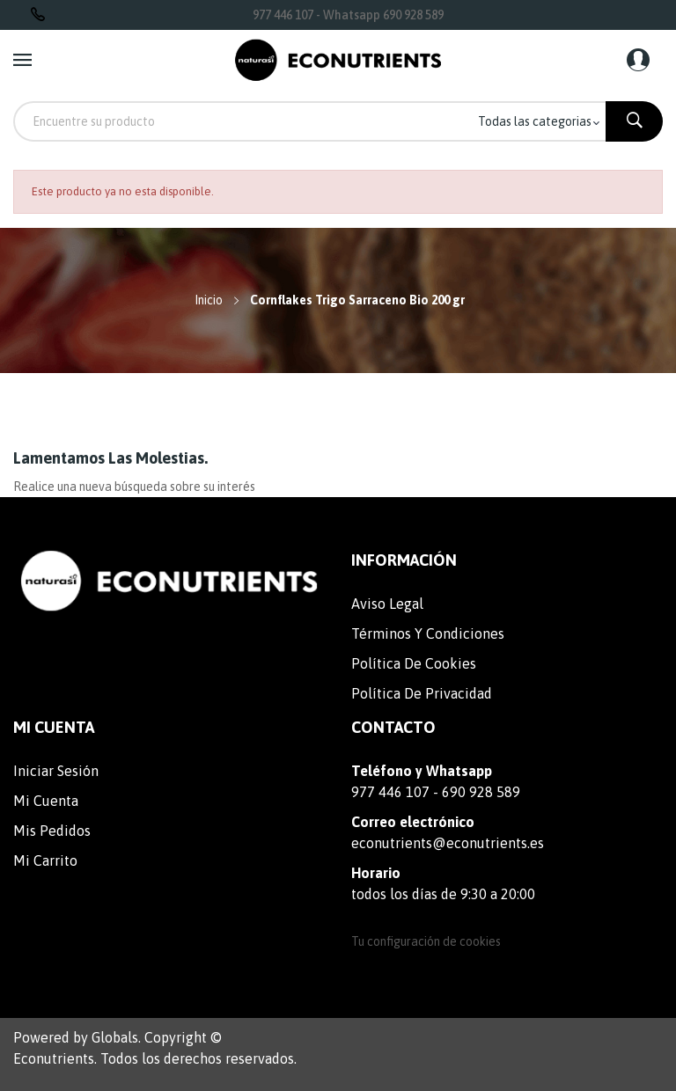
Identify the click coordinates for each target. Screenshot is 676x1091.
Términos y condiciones (427, 633)
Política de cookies (413, 663)
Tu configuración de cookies (426, 941)
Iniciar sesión (56, 771)
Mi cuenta (45, 801)
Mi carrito (45, 860)
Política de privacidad (421, 693)
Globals (115, 1037)
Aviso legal (387, 603)
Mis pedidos (52, 830)
